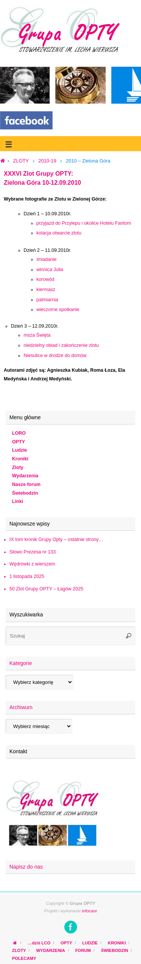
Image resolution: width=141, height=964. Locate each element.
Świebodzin (25, 493)
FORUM (83, 950)
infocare (89, 911)
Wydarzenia (25, 475)
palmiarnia (47, 299)
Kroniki (20, 458)
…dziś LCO (39, 943)
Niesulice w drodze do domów (55, 355)
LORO (19, 433)
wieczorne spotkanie (57, 309)
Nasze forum (26, 484)
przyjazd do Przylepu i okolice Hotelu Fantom (83, 223)
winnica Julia (49, 269)
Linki (17, 501)
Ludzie (19, 450)
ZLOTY (21, 161)
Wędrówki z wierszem (32, 564)
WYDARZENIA (50, 950)
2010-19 (47, 161)
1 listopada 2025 (26, 576)
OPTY (18, 441)
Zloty (17, 467)
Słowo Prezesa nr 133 (32, 552)
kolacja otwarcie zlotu (59, 233)
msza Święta (37, 335)
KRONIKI (117, 943)
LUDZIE (90, 943)
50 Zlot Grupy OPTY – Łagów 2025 (46, 589)
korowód (45, 279)
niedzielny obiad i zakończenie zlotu (61, 345)
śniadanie (46, 259)
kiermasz (45, 289)
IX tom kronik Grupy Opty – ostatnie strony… (56, 539)
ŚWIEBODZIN (114, 950)
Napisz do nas (26, 867)
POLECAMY (24, 958)
